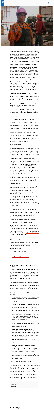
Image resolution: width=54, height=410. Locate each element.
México (7, 2)
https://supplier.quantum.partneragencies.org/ (28, 370)
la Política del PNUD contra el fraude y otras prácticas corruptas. (24, 233)
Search (50, 3)
